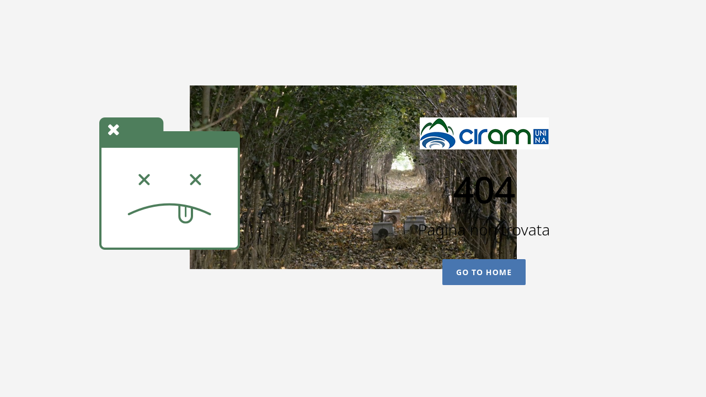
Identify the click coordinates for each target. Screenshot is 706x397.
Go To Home (484, 272)
